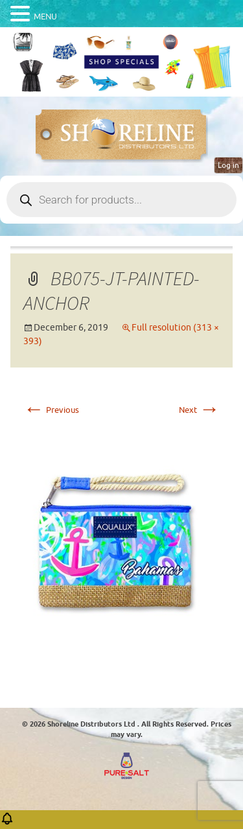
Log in (228, 165)
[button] (7, 822)
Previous (51, 409)
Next (199, 409)
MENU (45, 16)
